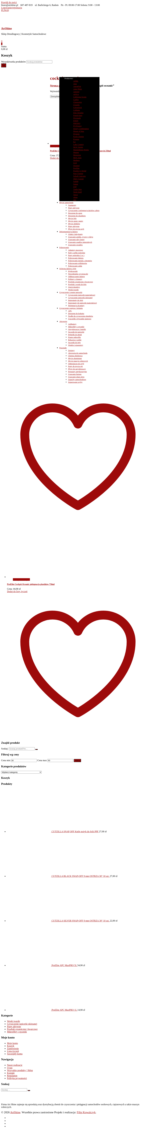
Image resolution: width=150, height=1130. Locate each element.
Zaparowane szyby (75, 382)
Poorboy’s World (79, 171)
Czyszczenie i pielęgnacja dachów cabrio (83, 210)
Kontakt (11, 1073)
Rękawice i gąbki (74, 340)
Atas (75, 84)
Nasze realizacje (14, 1065)
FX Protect (77, 126)
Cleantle (76, 105)
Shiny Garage (78, 179)
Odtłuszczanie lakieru (76, 276)
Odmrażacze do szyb (76, 364)
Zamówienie (13, 1048)
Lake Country (78, 144)
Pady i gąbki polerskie (76, 253)
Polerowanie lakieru (75, 258)
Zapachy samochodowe (77, 379)
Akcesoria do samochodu (77, 353)
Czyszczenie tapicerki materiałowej (81, 295)
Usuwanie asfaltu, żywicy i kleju (80, 237)
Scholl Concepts (79, 176)
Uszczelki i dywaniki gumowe (79, 319)
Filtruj (77, 760)
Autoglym (77, 86)
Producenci (70, 78)
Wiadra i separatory (75, 345)
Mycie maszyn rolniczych (78, 361)
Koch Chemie (78, 136)
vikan (75, 197)
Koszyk (10, 1046)
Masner (76, 152)
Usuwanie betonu (74, 374)
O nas (9, 1067)
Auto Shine (77, 89)
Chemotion (77, 102)
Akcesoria (63, 321)
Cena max (42, 760)
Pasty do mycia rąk (75, 366)
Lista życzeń (13, 1051)
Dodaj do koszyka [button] (21, 579)
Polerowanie (64, 247)
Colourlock (77, 107)
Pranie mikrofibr (74, 337)
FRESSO (76, 123)
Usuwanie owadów (75, 245)
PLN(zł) (5, 10)
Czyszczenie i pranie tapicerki (70, 292)
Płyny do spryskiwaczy (77, 369)
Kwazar (76, 139)
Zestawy (71, 350)
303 (74, 200)
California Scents (79, 97)
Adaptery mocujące (75, 250)
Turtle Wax (77, 189)
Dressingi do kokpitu (76, 313)
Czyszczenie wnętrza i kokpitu (71, 308)
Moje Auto (77, 158)
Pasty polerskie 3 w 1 (76, 255)
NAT (75, 163)
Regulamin (12, 1075)
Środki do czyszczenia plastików (80, 316)
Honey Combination (81, 128)
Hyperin (76, 134)
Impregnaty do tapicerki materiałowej (82, 303)
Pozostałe (63, 348)
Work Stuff (77, 192)
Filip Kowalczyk (86, 1112)
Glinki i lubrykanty (75, 234)
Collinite (76, 110)
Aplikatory (72, 324)
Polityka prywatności (17, 1078)
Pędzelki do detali (75, 334)
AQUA (76, 94)
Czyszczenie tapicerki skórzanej (80, 298)
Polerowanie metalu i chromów (80, 261)
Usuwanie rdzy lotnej (76, 239)
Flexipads (77, 118)
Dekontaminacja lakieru (68, 231)
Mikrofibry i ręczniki (76, 327)
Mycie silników (74, 224)
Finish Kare (77, 115)
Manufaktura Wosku (81, 150)
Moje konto (12, 1043)
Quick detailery (74, 287)
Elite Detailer (78, 113)
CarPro (76, 99)
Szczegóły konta (14, 1054)
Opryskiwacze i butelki (77, 329)
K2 (74, 142)
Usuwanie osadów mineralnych (80, 242)
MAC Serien (78, 147)
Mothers (76, 160)
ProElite (76, 168)
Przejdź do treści (9, 2)
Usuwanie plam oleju (76, 377)
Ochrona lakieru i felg (67, 268)
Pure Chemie (78, 173)
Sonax (75, 184)
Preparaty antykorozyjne (77, 371)
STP (74, 187)
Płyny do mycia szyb (76, 229)
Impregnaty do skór (75, 300)
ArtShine (6, 28)
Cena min (5, 760)
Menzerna (77, 155)
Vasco (75, 195)
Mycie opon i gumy (75, 221)
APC (70, 311)
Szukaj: (4, 748)
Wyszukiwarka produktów (13, 61)
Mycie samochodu (66, 202)
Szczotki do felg (74, 342)
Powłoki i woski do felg (77, 284)
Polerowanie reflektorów (77, 263)
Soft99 (75, 181)
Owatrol (76, 165)
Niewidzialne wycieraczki (78, 274)
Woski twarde (73, 290)
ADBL (75, 81)
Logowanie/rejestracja (11, 7)
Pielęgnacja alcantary (76, 305)
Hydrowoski (72, 271)
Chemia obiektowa (75, 356)
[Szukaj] (3, 65)
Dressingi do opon (75, 213)
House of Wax (78, 131)
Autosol (76, 92)
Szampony (72, 205)
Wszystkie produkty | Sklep (20, 1070)
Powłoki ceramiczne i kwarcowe (80, 282)
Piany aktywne (73, 208)
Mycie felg (72, 218)
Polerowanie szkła (75, 266)
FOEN (75, 121)
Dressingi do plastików (77, 216)
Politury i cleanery (75, 279)
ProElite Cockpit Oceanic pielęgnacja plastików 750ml (30, 584)
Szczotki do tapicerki (76, 332)
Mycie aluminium (75, 358)
